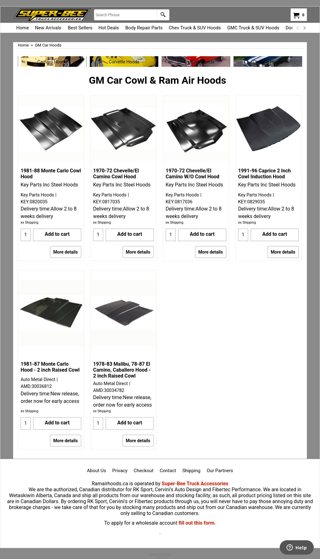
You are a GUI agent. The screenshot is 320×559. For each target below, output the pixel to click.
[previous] (298, 28)
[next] (304, 28)
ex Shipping (29, 222)
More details (65, 252)
